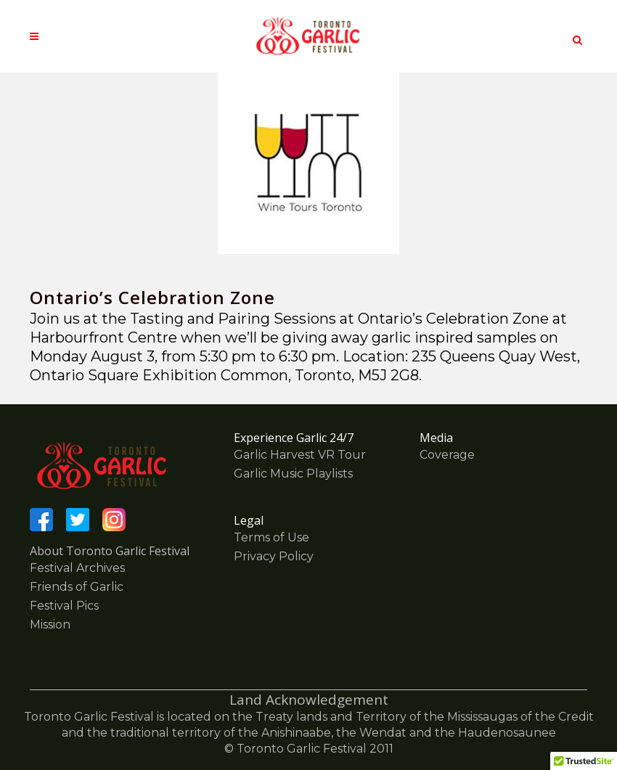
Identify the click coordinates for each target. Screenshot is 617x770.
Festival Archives (77, 568)
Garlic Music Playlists (293, 473)
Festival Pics (64, 606)
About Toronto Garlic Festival (109, 551)
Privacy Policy (274, 556)
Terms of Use (271, 537)
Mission (50, 624)
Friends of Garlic (76, 587)
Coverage (447, 455)
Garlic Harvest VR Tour (300, 455)
